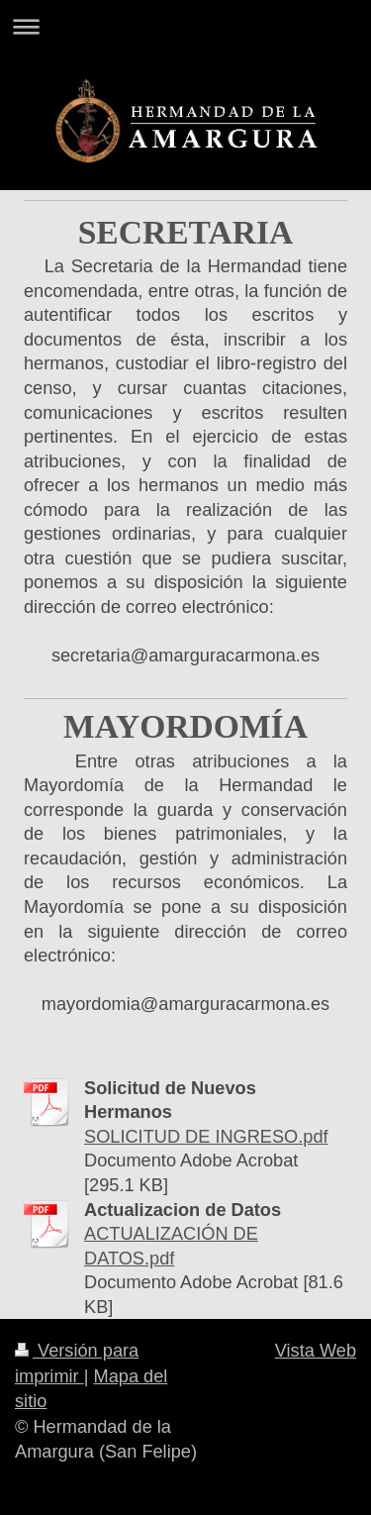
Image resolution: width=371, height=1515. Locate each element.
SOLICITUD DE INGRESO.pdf (206, 1137)
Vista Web (315, 1351)
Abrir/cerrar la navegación (185, 26)
